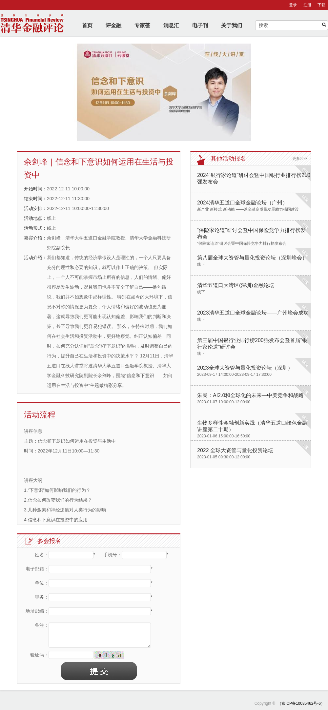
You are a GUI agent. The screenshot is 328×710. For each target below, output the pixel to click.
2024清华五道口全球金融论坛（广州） (242, 202)
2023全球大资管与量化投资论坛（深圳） (245, 368)
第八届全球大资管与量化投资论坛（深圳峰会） (252, 257)
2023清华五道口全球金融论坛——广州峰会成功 (253, 313)
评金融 (113, 25)
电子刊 (200, 25)
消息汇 (171, 25)
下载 (321, 5)
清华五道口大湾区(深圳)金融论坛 (235, 285)
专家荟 (142, 25)
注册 (307, 5)
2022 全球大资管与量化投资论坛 (235, 450)
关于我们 (231, 25)
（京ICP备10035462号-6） (301, 703)
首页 (87, 25)
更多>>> (299, 158)
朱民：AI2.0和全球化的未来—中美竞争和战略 (250, 395)
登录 (293, 5)
